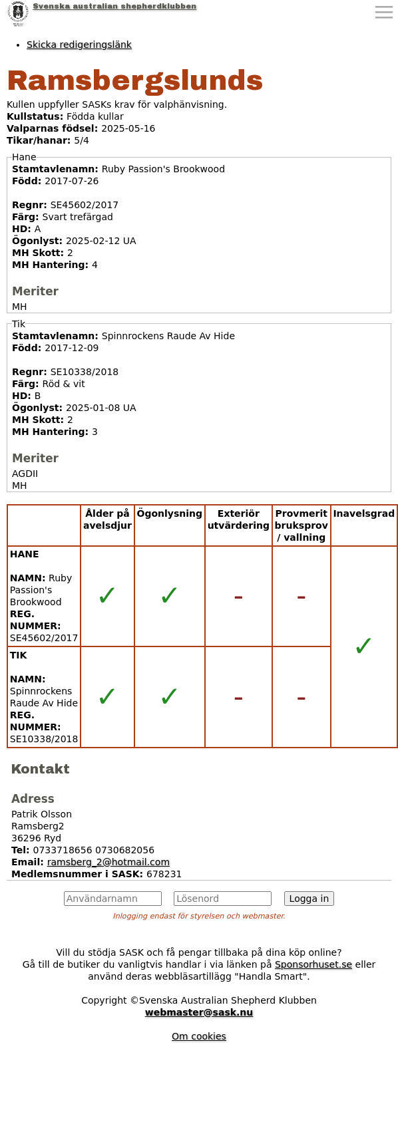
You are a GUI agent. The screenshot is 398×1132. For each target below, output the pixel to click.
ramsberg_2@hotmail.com (108, 862)
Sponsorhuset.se (313, 964)
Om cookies (199, 1036)
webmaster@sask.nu (199, 1012)
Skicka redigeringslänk (79, 44)
